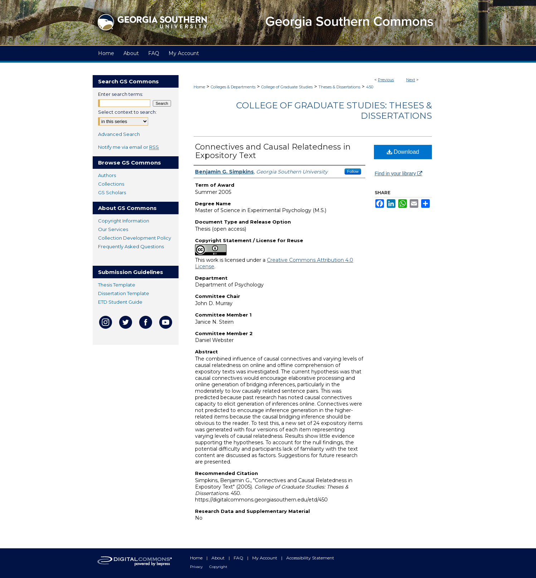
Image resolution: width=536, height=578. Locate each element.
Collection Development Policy (134, 238)
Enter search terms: (120, 94)
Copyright (218, 566)
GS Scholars (112, 192)
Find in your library (398, 173)
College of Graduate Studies (287, 86)
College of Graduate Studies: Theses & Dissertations (334, 110)
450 (369, 86)
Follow (353, 171)
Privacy (197, 566)
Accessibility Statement (310, 557)
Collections (111, 184)
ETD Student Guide (120, 302)
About (218, 557)
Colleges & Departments (233, 86)
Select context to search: (127, 112)
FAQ (239, 557)
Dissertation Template (123, 293)
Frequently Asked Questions (131, 246)
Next (410, 79)
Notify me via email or (128, 147)
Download (403, 152)
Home (199, 86)
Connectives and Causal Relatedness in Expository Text (273, 151)
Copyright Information (123, 221)
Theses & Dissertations (339, 86)
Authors (107, 175)
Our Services (113, 229)
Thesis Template (116, 285)
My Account (265, 557)
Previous (386, 79)
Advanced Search (119, 134)
